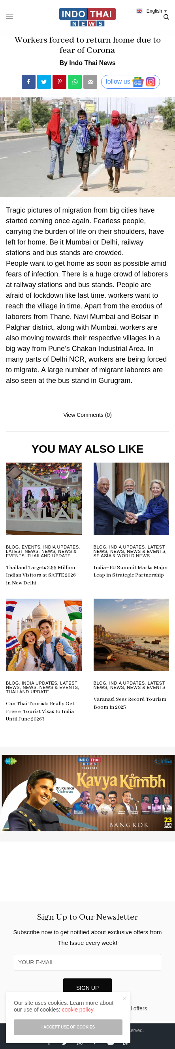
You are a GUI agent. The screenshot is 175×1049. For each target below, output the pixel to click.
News (48, 551)
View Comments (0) (87, 415)
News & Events (146, 551)
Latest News (22, 551)
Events (31, 547)
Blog (12, 547)
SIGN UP (87, 988)
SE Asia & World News (122, 555)
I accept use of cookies (68, 1027)
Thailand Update (49, 555)
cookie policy (77, 1009)
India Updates (61, 547)
